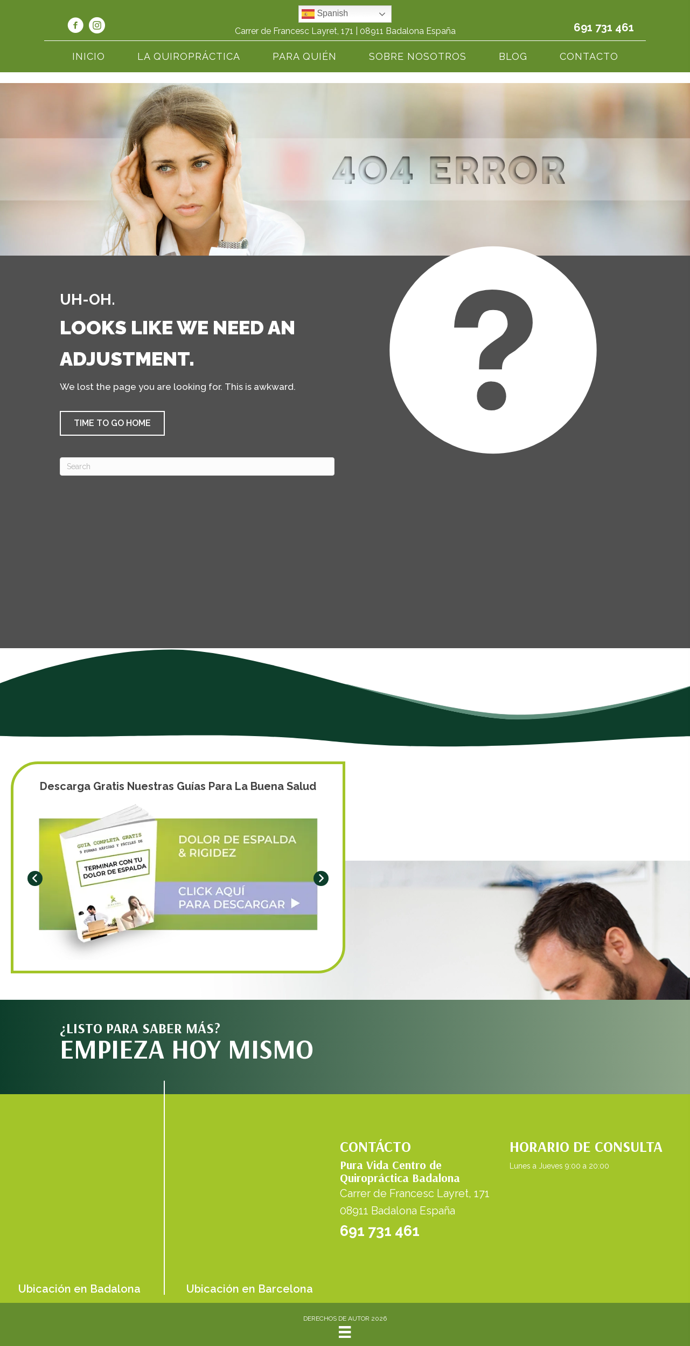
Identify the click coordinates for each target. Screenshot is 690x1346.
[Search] (197, 466)
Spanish (325, 14)
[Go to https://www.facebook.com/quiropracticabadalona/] (75, 27)
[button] (112, 423)
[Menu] (344, 1332)
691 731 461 (604, 27)
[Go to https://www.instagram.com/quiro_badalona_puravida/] (97, 27)
